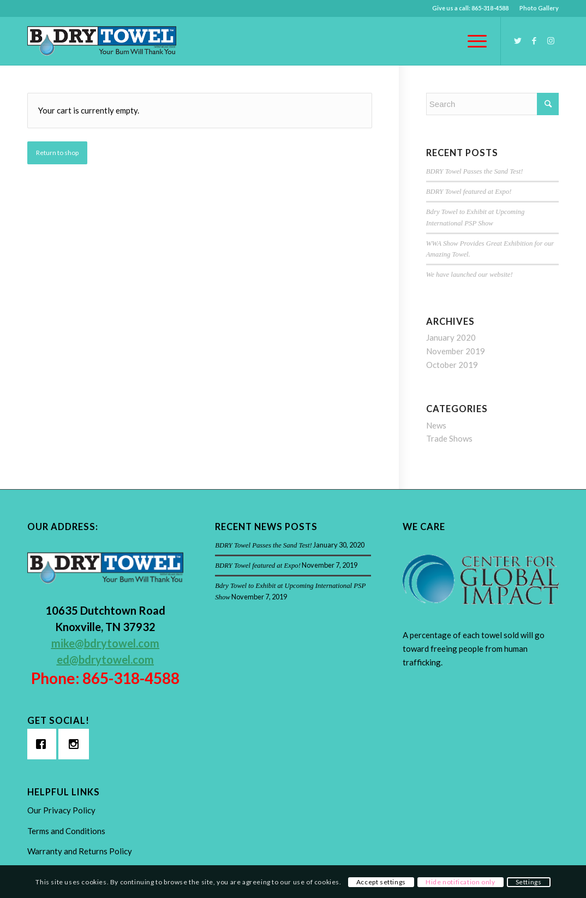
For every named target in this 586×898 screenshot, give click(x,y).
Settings (529, 882)
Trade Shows (449, 438)
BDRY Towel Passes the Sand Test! (474, 171)
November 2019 (455, 351)
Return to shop (57, 152)
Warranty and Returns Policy (79, 851)
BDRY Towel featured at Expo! (469, 191)
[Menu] (474, 41)
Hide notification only (460, 882)
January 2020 (451, 337)
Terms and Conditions (66, 831)
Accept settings (381, 882)
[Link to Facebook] (534, 40)
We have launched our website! (469, 274)
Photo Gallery (539, 7)
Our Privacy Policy (61, 810)
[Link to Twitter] (518, 40)
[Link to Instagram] (550, 40)
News (436, 425)
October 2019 (452, 365)
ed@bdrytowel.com (105, 659)
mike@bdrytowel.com (105, 643)
